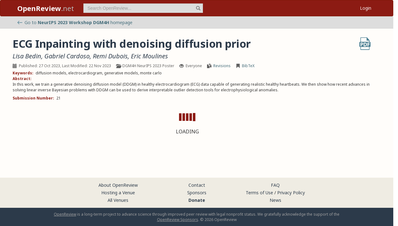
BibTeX (248, 65)
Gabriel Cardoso (67, 56)
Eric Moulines (149, 56)
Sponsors (196, 193)
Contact (196, 185)
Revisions (222, 65)
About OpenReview (118, 185)
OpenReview (65, 214)
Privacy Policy (291, 193)
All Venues (118, 200)
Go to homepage (74, 22)
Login (365, 8)
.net (45, 8)
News (275, 200)
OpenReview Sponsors (177, 219)
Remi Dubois (110, 56)
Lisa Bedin (27, 56)
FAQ (275, 185)
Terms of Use (259, 193)
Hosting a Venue (118, 193)
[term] (143, 8)
